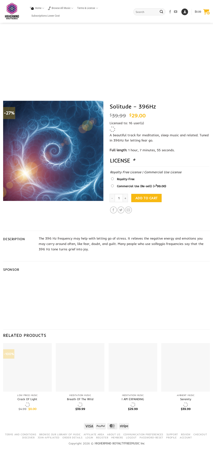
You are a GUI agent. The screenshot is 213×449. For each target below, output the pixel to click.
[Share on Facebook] (113, 210)
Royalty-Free (125, 179)
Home (37, 8)
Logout (131, 437)
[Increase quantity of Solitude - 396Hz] (125, 198)
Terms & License (87, 8)
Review (186, 434)
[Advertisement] (106, 66)
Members (117, 437)
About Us (113, 434)
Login (89, 437)
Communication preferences (143, 434)
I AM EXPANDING (133, 399)
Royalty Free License (125, 172)
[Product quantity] (119, 198)
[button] (202, 12)
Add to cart (146, 198)
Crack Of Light (27, 399)
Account (186, 437)
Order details (72, 437)
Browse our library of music (60, 434)
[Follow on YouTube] (175, 12)
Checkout (200, 434)
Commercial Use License (162, 172)
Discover (28, 437)
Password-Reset (151, 437)
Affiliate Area (94, 434)
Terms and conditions (20, 434)
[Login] (184, 12)
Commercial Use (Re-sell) (141, 186)
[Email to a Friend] (128, 210)
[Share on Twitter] (121, 210)
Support (172, 434)
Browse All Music (60, 8)
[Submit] (161, 11)
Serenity (185, 399)
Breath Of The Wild (80, 399)
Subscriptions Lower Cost (45, 16)
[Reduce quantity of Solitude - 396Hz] (112, 198)
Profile (171, 437)
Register (102, 437)
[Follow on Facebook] (170, 12)
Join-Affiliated (48, 437)
